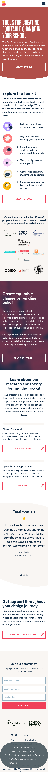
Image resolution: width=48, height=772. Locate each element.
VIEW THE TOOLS (24, 67)
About (13, 740)
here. (16, 763)
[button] (44, 3)
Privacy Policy (29, 740)
